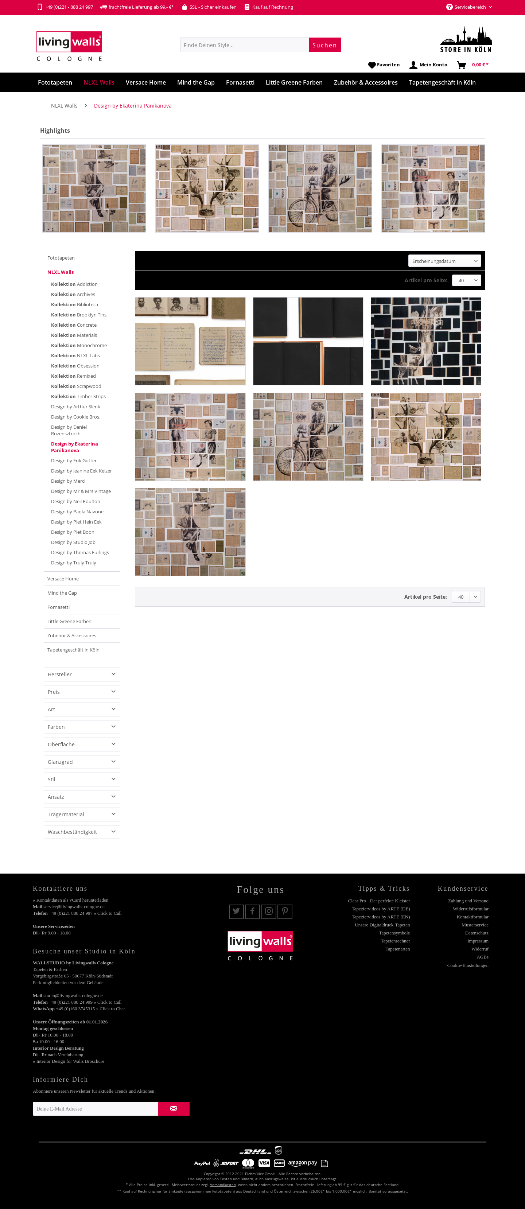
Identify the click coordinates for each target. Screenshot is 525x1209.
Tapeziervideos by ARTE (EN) (381, 917)
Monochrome (79, 345)
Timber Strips (78, 396)
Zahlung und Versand (468, 900)
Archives (73, 294)
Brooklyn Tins (78, 314)
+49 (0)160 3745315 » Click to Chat (90, 1008)
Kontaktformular (473, 917)
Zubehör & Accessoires (71, 635)
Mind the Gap (62, 593)
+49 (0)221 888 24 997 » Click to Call (85, 913)
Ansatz (56, 796)
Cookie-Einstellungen (468, 965)
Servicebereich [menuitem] (466, 7)
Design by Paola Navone (77, 511)
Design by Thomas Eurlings (80, 552)
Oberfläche (61, 744)
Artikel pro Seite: (426, 280)
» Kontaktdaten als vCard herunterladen (70, 900)
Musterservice (475, 925)
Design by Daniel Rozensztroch (69, 430)
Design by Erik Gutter (74, 460)
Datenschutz (477, 933)
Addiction (74, 284)
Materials (74, 335)
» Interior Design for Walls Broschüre (68, 1061)
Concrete (74, 325)
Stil (51, 779)
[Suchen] (325, 45)
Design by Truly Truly (73, 562)
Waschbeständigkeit (72, 831)
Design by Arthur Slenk (75, 406)
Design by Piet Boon (72, 532)
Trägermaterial (66, 814)
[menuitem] (260, 45)
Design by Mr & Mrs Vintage (81, 491)
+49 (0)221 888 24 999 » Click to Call (85, 1002)
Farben (56, 726)
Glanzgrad (60, 761)
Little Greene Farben (69, 621)
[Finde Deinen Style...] (260, 45)
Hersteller (60, 674)
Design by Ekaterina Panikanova (74, 447)
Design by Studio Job (73, 542)
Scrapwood (76, 386)
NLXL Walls (60, 272)
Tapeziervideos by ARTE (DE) (381, 908)
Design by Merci (68, 481)
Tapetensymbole (394, 933)
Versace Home (63, 578)
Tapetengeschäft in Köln (73, 649)
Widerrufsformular (471, 908)
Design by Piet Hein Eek (76, 521)
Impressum (478, 941)
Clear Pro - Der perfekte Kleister (379, 900)
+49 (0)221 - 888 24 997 (64, 7)
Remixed (73, 376)
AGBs (483, 957)
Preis (54, 691)
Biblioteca (74, 304)
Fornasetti (58, 607)
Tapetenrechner (395, 941)
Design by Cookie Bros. (75, 416)
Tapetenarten (398, 949)
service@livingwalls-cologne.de (74, 906)
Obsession (75, 365)
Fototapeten (61, 257)
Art (51, 709)
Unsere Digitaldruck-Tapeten (382, 925)
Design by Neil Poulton (75, 501)
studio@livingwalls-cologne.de (73, 995)
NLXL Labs (75, 355)
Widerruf (480, 949)
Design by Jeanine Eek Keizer (81, 470)
